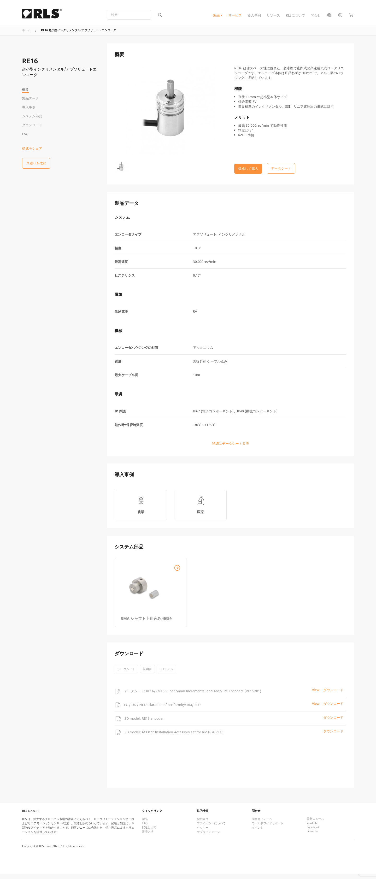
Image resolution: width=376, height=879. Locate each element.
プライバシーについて (211, 828)
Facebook (313, 832)
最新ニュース (315, 823)
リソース (273, 17)
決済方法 (147, 836)
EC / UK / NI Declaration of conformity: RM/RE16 (162, 709)
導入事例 (254, 17)
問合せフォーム (262, 824)
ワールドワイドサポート (267, 828)
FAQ (25, 133)
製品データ (30, 98)
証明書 (147, 674)
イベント (257, 832)
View (315, 694)
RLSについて (295, 17)
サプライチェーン (208, 837)
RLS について (31, 816)
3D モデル (166, 674)
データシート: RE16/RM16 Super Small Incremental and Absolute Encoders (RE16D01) (192, 695)
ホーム (26, 35)
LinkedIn (312, 836)
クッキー (202, 832)
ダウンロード (32, 125)
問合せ (316, 17)
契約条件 (202, 824)
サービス (235, 17)
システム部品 (32, 116)
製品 (216, 17)
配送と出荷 (149, 832)
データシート (126, 674)
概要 (25, 89)
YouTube (312, 828)
